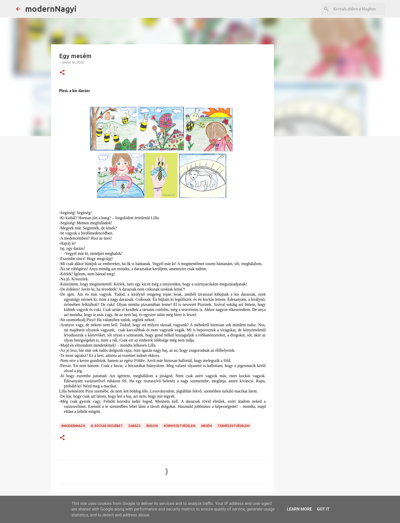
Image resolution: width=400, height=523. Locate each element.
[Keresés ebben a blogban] (358, 9)
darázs (135, 425)
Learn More (299, 509)
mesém (206, 425)
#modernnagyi (73, 425)
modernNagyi (51, 8)
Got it (323, 509)
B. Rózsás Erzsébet (107, 425)
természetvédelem (233, 425)
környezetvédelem (179, 425)
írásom (152, 425)
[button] (62, 72)
